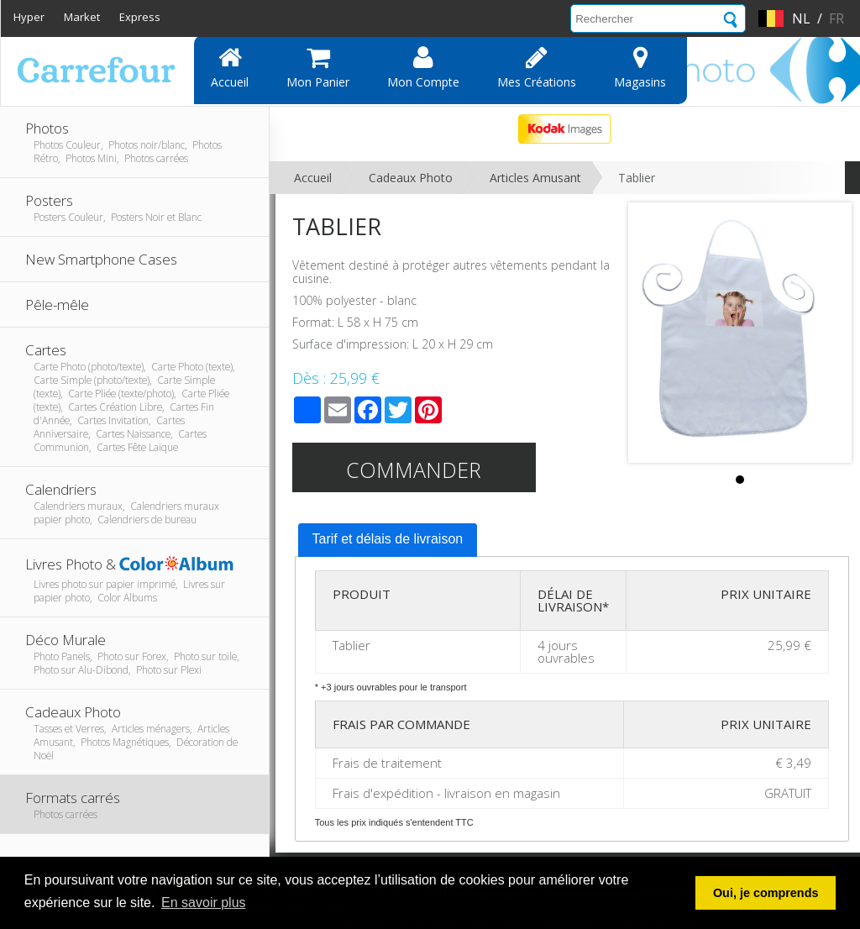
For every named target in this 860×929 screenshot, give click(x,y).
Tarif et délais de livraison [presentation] (388, 539)
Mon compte (423, 67)
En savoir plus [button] (203, 902)
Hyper (29, 16)
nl (801, 18)
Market (82, 16)
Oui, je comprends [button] (766, 893)
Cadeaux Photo (411, 178)
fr (836, 18)
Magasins (640, 67)
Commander (413, 469)
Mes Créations (536, 67)
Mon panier (317, 67)
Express (139, 16)
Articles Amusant (535, 178)
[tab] (388, 540)
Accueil (230, 67)
